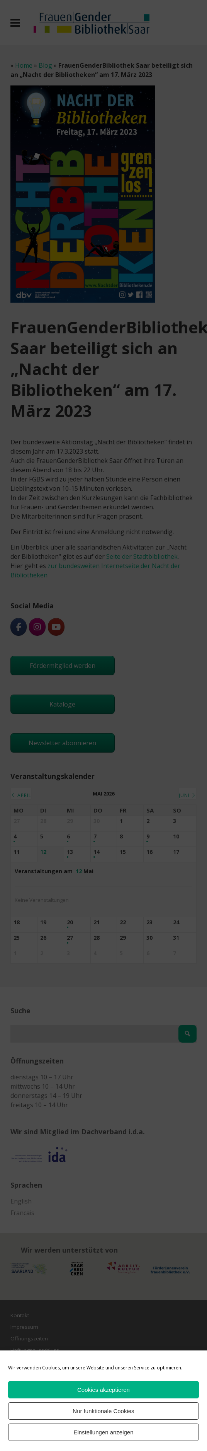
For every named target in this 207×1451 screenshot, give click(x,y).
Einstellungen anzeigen (103, 1432)
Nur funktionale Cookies (103, 1411)
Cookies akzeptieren (103, 1389)
